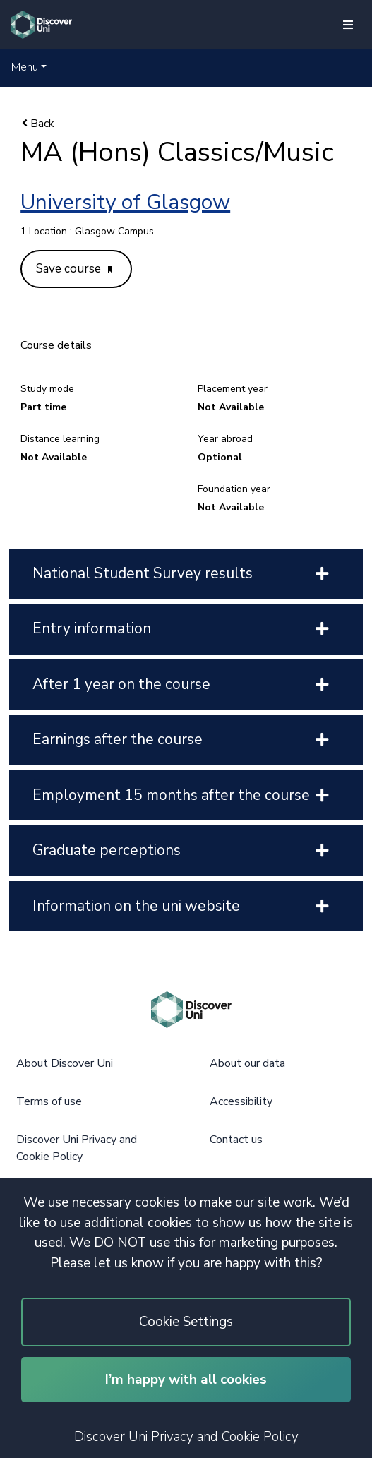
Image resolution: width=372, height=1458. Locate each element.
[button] (29, 67)
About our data (247, 1063)
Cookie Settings (186, 1322)
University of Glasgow (125, 202)
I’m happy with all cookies (186, 1379)
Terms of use (49, 1101)
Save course (74, 269)
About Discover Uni (64, 1063)
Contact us (236, 1139)
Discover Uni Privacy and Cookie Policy (186, 1437)
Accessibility (241, 1101)
